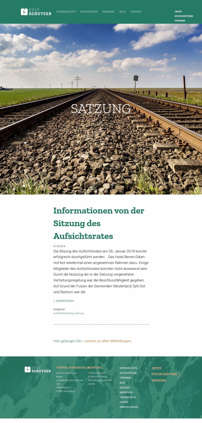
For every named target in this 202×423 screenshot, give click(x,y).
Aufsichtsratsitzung (63, 313)
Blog (123, 11)
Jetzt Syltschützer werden (184, 16)
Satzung (79, 313)
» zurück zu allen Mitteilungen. (107, 341)
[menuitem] (66, 12)
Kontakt (136, 11)
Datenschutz (128, 397)
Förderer (108, 11)
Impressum (126, 392)
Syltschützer (89, 11)
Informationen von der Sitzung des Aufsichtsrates (98, 223)
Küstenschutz (66, 11)
